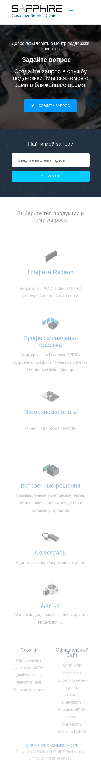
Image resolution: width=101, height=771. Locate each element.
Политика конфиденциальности (50, 746)
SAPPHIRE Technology (72, 670)
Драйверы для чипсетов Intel (29, 680)
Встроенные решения (51, 486)
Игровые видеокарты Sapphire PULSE (72, 725)
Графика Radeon (50, 276)
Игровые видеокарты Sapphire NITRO (72, 703)
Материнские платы (50, 416)
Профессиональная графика (50, 342)
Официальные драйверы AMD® (29, 665)
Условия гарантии (29, 691)
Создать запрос (50, 106)
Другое (50, 606)
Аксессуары (50, 553)
